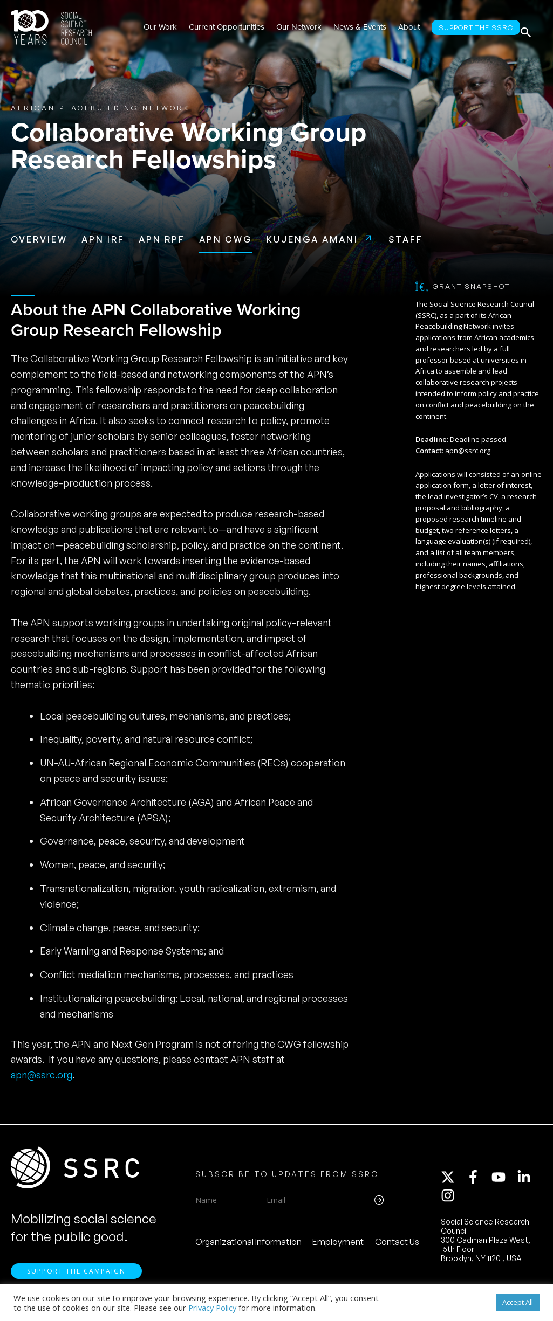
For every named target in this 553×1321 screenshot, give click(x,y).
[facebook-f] (478, 1181)
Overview (39, 239)
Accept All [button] (517, 1302)
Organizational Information (248, 1245)
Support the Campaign (76, 1278)
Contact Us (397, 1245)
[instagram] (450, 1199)
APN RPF (162, 239)
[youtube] (503, 1181)
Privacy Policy (212, 1307)
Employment (338, 1245)
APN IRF (103, 239)
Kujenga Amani (312, 239)
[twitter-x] (453, 1181)
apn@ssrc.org (41, 1075)
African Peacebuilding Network (100, 107)
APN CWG (225, 239)
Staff (405, 239)
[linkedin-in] (529, 1181)
